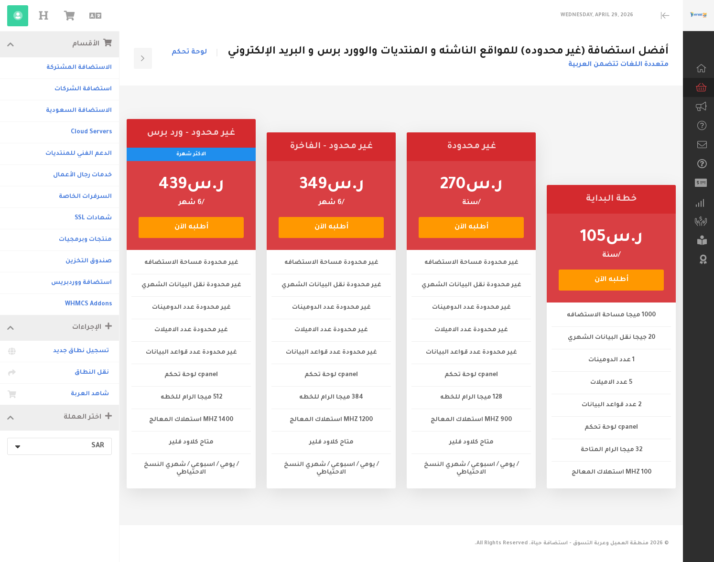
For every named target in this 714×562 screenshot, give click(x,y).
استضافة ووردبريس (81, 283)
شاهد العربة (59, 394)
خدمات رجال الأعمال (82, 175)
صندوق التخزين (88, 261)
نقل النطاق (59, 372)
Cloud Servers (91, 132)
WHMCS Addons (88, 304)
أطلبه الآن (611, 280)
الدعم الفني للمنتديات (78, 154)
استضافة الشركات (83, 89)
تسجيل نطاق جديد (59, 351)
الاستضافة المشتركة (79, 68)
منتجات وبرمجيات (85, 240)
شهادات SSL (93, 218)
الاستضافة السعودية (79, 111)
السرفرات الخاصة (85, 197)
